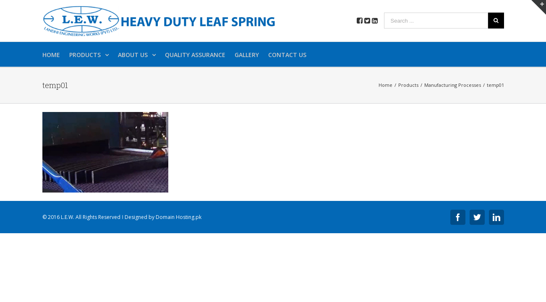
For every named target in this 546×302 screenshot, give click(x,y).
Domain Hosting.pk (178, 217)
